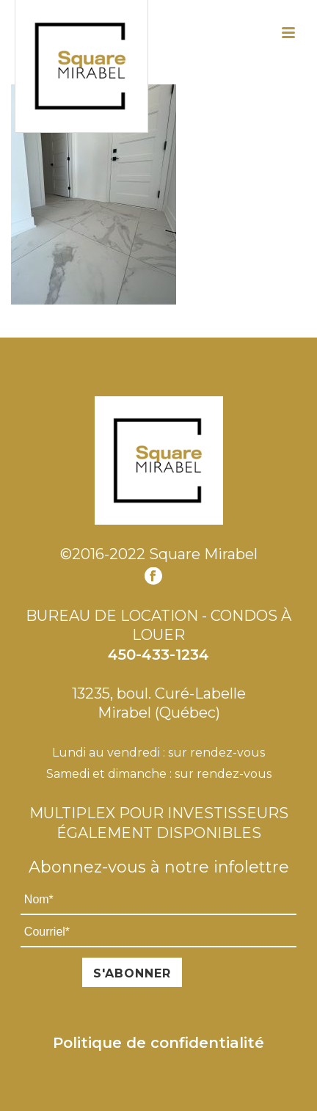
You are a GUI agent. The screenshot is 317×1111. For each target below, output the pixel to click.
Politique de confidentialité (158, 1043)
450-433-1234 (158, 654)
